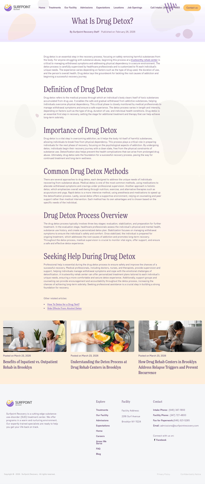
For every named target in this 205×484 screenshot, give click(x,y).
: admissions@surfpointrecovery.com (176, 429)
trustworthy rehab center (144, 60)
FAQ (98, 452)
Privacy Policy (163, 474)
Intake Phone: (169, 413)
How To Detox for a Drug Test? (63, 304)
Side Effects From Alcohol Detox (64, 308)
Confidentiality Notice (191, 474)
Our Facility (102, 418)
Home (99, 434)
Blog (98, 457)
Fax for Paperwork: (171, 423)
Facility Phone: (169, 418)
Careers (100, 439)
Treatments (102, 413)
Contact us (192, 7)
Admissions (102, 423)
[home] (17, 7)
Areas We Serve (101, 445)
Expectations (103, 429)
